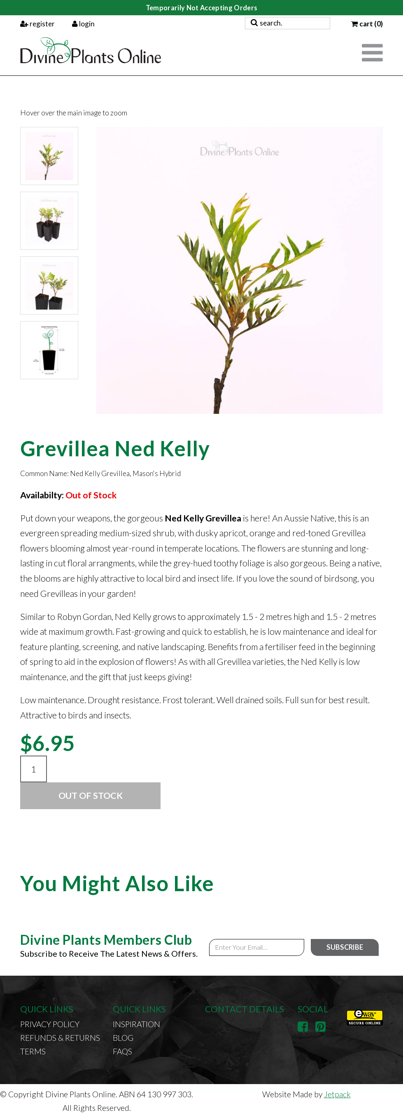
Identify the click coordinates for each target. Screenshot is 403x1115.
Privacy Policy (49, 1024)
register (37, 23)
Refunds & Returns (60, 1037)
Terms (33, 1051)
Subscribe (344, 947)
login (83, 23)
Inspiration (136, 1024)
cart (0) (367, 23)
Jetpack (337, 1094)
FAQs (122, 1051)
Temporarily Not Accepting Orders (201, 8)
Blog (123, 1037)
